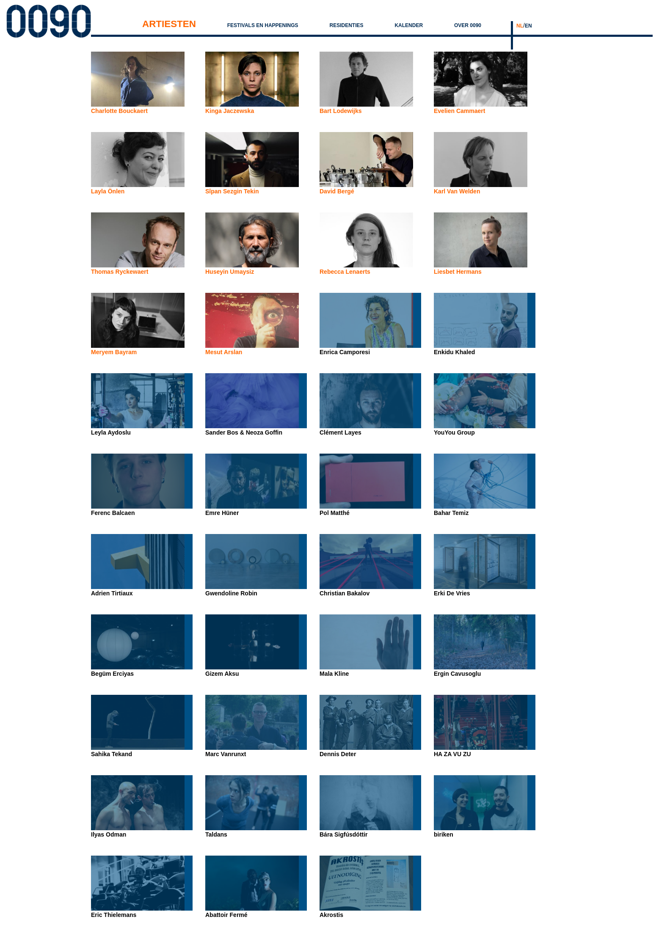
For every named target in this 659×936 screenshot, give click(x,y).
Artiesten (169, 24)
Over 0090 (467, 25)
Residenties (346, 25)
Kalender (408, 25)
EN (528, 26)
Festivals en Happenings (262, 25)
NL (519, 26)
